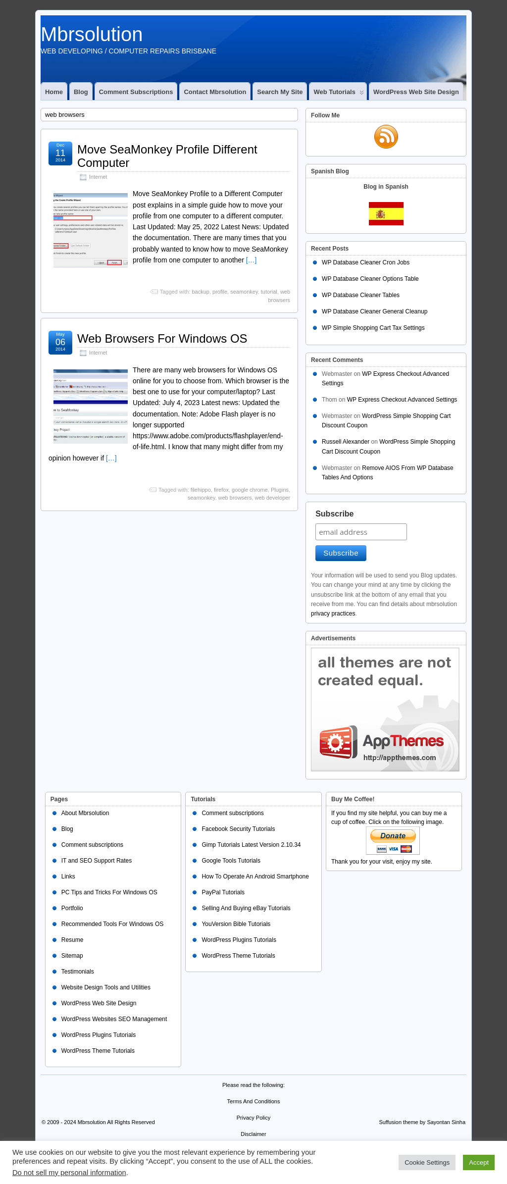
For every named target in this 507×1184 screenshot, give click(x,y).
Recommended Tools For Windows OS (112, 924)
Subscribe (334, 514)
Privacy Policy (253, 1118)
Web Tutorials (338, 94)
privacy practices (333, 613)
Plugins (280, 490)
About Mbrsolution (85, 813)
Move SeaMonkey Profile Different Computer (167, 156)
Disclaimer (253, 1134)
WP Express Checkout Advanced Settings (402, 399)
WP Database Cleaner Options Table (370, 278)
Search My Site (280, 92)
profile (219, 292)
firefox (221, 490)
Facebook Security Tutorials (238, 828)
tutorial (269, 292)
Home (54, 92)
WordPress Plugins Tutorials (98, 1034)
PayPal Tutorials (223, 892)
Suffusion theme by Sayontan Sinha (422, 1122)
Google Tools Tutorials (231, 860)
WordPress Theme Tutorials (98, 1050)
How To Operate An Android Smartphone (255, 876)
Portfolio (72, 908)
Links (68, 876)
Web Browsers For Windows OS (162, 338)
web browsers (235, 498)
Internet (98, 177)
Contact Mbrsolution (215, 92)
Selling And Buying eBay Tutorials (246, 908)
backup (200, 292)
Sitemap (72, 955)
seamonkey (243, 292)
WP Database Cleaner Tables (361, 295)
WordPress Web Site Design (416, 92)
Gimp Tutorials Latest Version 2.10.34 (251, 844)
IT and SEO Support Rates (96, 860)
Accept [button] (479, 1162)
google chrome (250, 490)
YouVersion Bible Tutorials (236, 924)
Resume (72, 939)
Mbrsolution (92, 34)
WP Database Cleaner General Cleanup (374, 311)
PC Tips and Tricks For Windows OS (109, 892)
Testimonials (77, 971)
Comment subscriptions (136, 92)
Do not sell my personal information (69, 1173)
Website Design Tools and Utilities (106, 987)
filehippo (201, 490)
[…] (251, 260)
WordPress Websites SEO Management (114, 1019)
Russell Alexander (345, 441)
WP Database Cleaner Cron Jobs (365, 262)
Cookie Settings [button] (427, 1162)
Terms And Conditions (253, 1101)
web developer (273, 498)
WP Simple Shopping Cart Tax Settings (373, 327)
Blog (81, 92)
